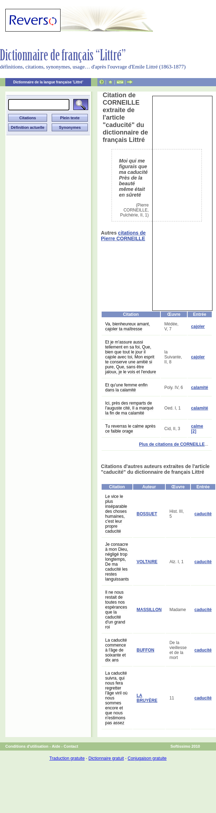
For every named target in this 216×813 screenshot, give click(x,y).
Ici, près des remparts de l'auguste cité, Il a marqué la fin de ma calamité (129, 408)
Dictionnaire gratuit (106, 758)
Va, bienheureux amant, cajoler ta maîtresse (127, 326)
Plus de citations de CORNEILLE (172, 444)
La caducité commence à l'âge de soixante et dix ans (116, 650)
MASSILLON (149, 609)
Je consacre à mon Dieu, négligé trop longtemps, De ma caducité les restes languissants (117, 562)
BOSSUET (147, 513)
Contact (71, 746)
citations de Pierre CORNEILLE (123, 235)
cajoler (198, 326)
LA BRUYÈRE (147, 698)
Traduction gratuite (67, 758)
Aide (56, 746)
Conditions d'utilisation (27, 746)
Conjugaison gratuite (146, 758)
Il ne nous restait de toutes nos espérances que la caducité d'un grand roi (116, 610)
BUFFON (145, 650)
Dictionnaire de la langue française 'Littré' (48, 82)
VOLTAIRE (147, 561)
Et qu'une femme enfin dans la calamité (126, 387)
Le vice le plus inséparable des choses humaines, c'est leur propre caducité (116, 514)
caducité (203, 513)
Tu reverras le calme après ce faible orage (130, 429)
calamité (199, 387)
